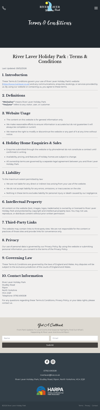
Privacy (87, 406)
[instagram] (53, 361)
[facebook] (47, 361)
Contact (95, 406)
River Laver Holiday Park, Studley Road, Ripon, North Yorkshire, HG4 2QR (50, 379)
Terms (81, 406)
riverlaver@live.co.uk (50, 375)
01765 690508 (50, 371)
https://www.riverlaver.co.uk (16, 84)
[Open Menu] (96, 8)
